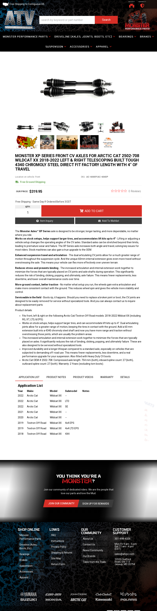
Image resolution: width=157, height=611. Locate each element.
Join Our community (61, 503)
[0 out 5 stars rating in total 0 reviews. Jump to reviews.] (126, 191)
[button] (78, 20)
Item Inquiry (46, 220)
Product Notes (56, 377)
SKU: (83, 177)
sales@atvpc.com (124, 554)
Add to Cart (94, 211)
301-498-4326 (122, 538)
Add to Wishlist (110, 220)
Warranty (106, 377)
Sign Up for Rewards (95, 503)
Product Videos (83, 377)
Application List (29, 377)
